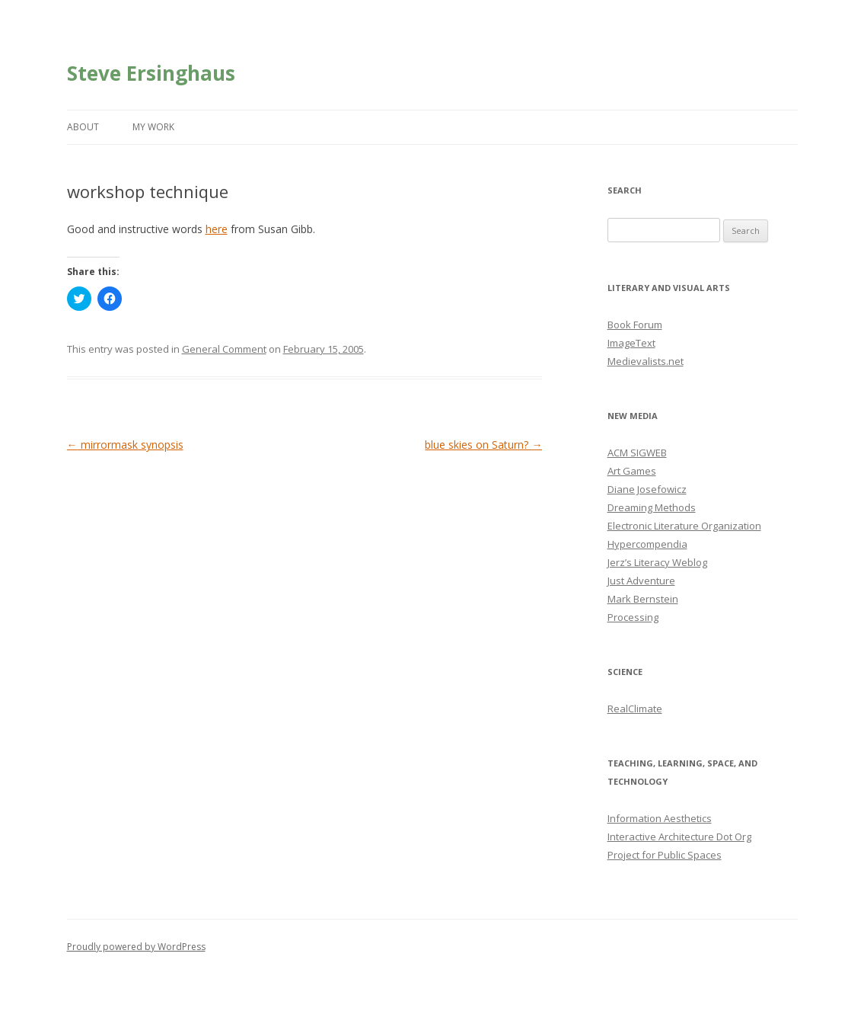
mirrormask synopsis (125, 444)
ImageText (631, 343)
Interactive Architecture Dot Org (679, 836)
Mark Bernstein (642, 599)
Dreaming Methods (651, 507)
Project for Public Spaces (664, 855)
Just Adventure (641, 580)
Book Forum (634, 324)
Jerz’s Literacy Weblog (657, 562)
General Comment (224, 349)
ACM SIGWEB (637, 452)
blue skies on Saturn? (483, 444)
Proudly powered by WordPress (136, 946)
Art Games (631, 471)
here (217, 229)
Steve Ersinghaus (151, 73)
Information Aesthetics (659, 818)
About (83, 126)
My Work (153, 126)
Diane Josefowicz (647, 489)
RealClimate (634, 708)
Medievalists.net (645, 361)
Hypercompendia (647, 544)
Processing (632, 617)
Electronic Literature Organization (684, 526)
